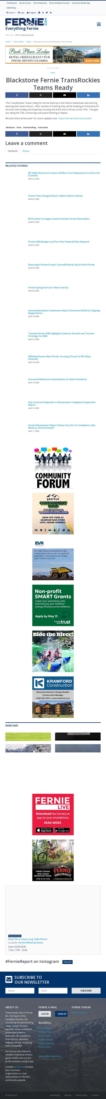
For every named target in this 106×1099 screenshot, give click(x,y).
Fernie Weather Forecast (59, 3)
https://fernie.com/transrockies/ (75, 118)
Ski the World (44, 1047)
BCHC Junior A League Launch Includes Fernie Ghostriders (59, 218)
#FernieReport (45, 1028)
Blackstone (10, 127)
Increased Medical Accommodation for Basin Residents (57, 379)
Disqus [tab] (25, 150)
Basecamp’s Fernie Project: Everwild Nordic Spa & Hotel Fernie (61, 264)
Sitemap (67, 1095)
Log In (45, 1013)
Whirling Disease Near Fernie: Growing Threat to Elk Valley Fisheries (59, 358)
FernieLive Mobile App (81, 3)
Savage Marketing (46, 1043)
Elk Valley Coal (45, 1032)
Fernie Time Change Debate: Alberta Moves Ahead (55, 195)
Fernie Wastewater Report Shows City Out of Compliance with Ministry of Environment (61, 426)
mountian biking (29, 127)
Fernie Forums (25, 3)
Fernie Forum (44, 1035)
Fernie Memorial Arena (31, 942)
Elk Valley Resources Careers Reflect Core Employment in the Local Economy (64, 174)
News (53, 73)
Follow (67, 962)
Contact (95, 1095)
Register (31, 12)
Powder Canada (46, 1039)
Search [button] (10, 12)
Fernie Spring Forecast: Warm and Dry (48, 287)
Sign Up (62, 1013)
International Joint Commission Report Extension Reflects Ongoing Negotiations (64, 312)
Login (21, 12)
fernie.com (19, 1066)
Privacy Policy (81, 1095)
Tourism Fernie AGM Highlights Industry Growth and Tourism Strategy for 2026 (61, 335)
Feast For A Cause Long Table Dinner (27, 939)
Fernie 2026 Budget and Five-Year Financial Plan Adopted (58, 241)
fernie (19, 127)
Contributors (11, 3)
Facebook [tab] (13, 150)
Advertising (11, 7)
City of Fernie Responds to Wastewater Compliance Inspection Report (62, 403)
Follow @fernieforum (49, 1056)
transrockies (43, 127)
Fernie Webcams (40, 3)
